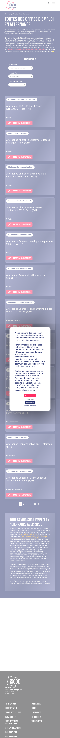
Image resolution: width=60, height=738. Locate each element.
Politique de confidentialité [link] (30, 405)
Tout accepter (30, 396)
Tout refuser (30, 399)
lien (34, 390)
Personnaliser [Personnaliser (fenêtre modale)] (30, 402)
